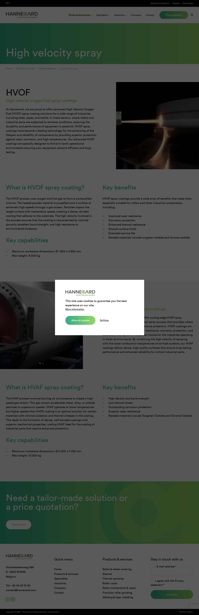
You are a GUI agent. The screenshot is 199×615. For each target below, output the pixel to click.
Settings (104, 320)
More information (74, 309)
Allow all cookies (80, 320)
